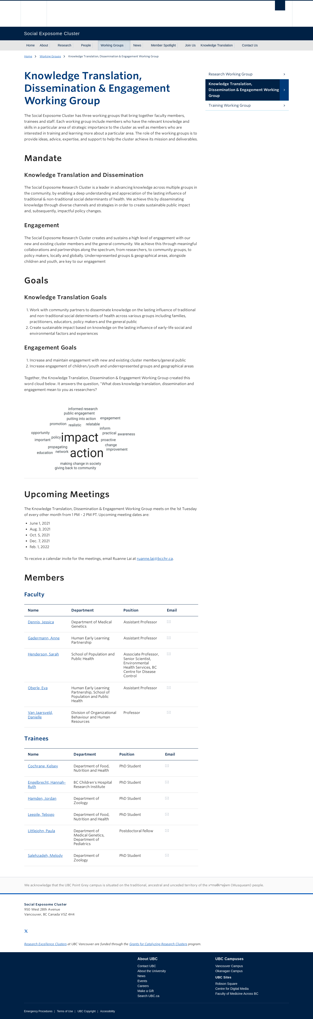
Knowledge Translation (217, 45)
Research (64, 45)
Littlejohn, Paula (41, 831)
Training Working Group (230, 105)
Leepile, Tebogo (41, 814)
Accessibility (107, 1011)
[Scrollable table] (111, 435)
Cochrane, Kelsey (43, 766)
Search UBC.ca (148, 996)
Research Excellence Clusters (45, 944)
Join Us (190, 45)
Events (142, 981)
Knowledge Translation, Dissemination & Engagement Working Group (244, 90)
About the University (151, 971)
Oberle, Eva (38, 688)
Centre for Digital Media (232, 988)
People (86, 45)
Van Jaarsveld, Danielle (40, 715)
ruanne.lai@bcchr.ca (155, 558)
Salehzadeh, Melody (45, 855)
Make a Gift (145, 991)
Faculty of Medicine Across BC (236, 993)
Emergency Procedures (38, 1011)
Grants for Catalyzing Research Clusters (158, 944)
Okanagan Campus (229, 971)
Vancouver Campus (229, 966)
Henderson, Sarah (43, 654)
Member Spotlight (163, 45)
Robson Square (226, 983)
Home (30, 45)
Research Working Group (231, 74)
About (44, 45)
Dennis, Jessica (41, 622)
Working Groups (112, 45)
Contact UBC (146, 966)
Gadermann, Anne (44, 638)
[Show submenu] (52, 45)
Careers (143, 986)
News (137, 45)
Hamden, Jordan (42, 798)
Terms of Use (65, 1011)
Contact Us (250, 45)
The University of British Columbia (34, 14)
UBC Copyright (86, 1011)
